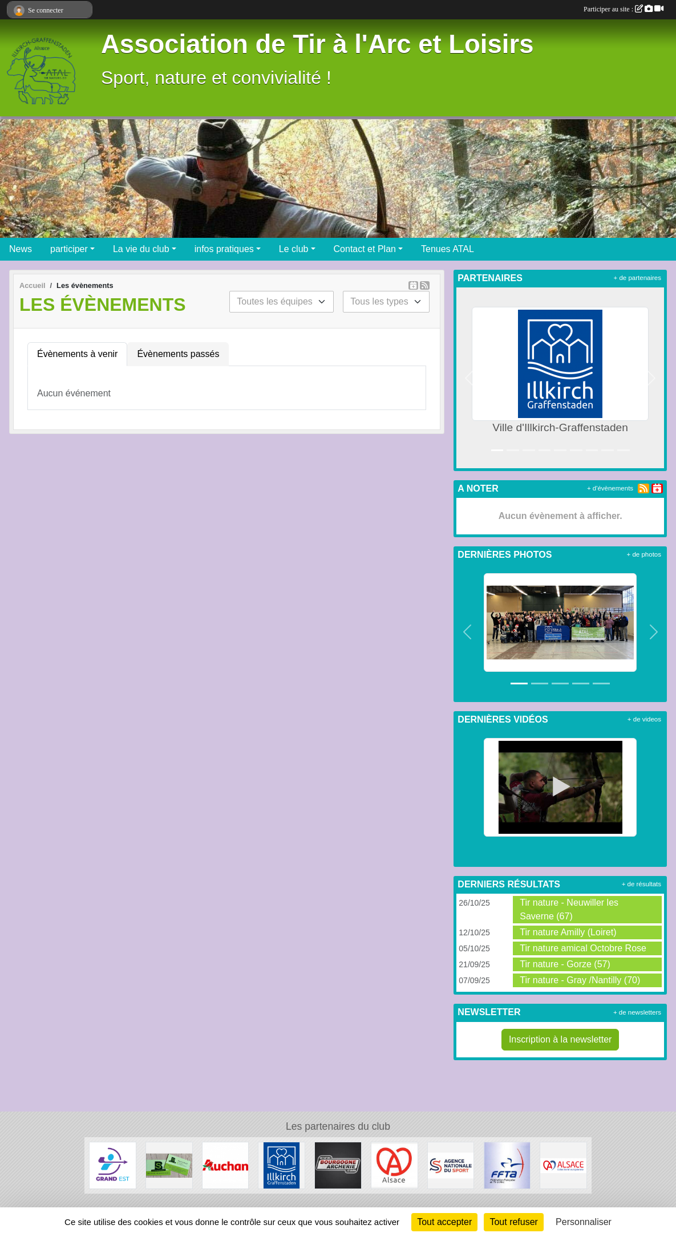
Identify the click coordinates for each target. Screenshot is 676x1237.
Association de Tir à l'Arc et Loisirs (317, 44)
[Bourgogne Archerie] (338, 1165)
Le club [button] (294, 249)
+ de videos (644, 719)
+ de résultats (641, 884)
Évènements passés (178, 354)
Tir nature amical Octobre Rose (583, 948)
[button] (469, 378)
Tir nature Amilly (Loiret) (568, 932)
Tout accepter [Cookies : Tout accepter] (444, 1222)
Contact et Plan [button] (365, 249)
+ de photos (644, 554)
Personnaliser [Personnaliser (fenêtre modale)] (584, 1222)
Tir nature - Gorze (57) (565, 964)
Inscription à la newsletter (560, 1039)
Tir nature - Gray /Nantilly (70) (580, 980)
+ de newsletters (637, 1012)
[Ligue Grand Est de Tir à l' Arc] (112, 1165)
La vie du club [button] (141, 249)
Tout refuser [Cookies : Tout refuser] (513, 1222)
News (20, 249)
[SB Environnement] (169, 1165)
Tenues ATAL (447, 249)
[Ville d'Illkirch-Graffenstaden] (281, 1165)
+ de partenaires (637, 277)
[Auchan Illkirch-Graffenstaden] (225, 1165)
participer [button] (69, 249)
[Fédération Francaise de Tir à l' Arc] (507, 1165)
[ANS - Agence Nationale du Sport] (451, 1165)
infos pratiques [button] (224, 249)
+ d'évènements (610, 488)
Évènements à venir (77, 354)
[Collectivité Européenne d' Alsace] (563, 1165)
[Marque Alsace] (394, 1165)
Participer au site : (623, 9)
